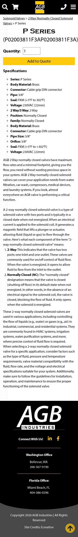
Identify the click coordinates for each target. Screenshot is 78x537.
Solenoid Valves (14, 18)
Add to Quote (39, 61)
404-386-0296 (39, 493)
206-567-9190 (39, 467)
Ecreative (47, 527)
